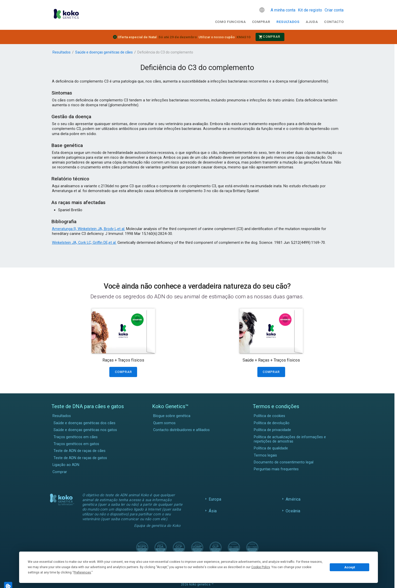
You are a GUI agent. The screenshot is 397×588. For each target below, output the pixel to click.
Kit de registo (310, 10)
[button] (262, 10)
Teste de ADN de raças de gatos (80, 458)
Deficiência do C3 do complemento (165, 52)
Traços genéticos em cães (76, 437)
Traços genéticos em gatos (76, 444)
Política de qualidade (271, 448)
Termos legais (265, 455)
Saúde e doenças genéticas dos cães (84, 423)
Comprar (261, 22)
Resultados (288, 22)
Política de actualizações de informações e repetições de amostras (290, 439)
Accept (349, 567)
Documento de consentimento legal (283, 462)
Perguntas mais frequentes (276, 469)
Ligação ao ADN (65, 465)
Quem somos (164, 423)
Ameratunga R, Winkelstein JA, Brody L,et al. (88, 228)
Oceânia (293, 511)
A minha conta (283, 10)
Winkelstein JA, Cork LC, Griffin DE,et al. (84, 242)
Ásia (213, 511)
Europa (215, 499)
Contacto (334, 22)
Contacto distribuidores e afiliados (181, 430)
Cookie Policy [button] (260, 567)
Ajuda (312, 22)
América (293, 499)
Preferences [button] (82, 572)
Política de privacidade (272, 430)
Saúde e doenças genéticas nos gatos (85, 430)
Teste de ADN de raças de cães (79, 451)
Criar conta (334, 10)
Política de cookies (269, 416)
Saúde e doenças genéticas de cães (104, 52)
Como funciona (230, 22)
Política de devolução (271, 423)
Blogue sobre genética (171, 416)
